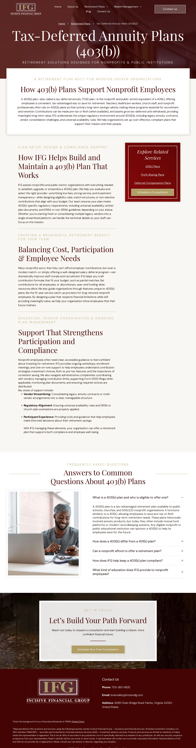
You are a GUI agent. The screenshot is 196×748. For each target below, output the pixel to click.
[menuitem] (57, 6)
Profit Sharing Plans (152, 175)
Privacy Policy (122, 744)
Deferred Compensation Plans (152, 183)
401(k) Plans (152, 166)
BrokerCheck (78, 717)
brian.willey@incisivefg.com (127, 691)
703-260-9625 (121, 683)
